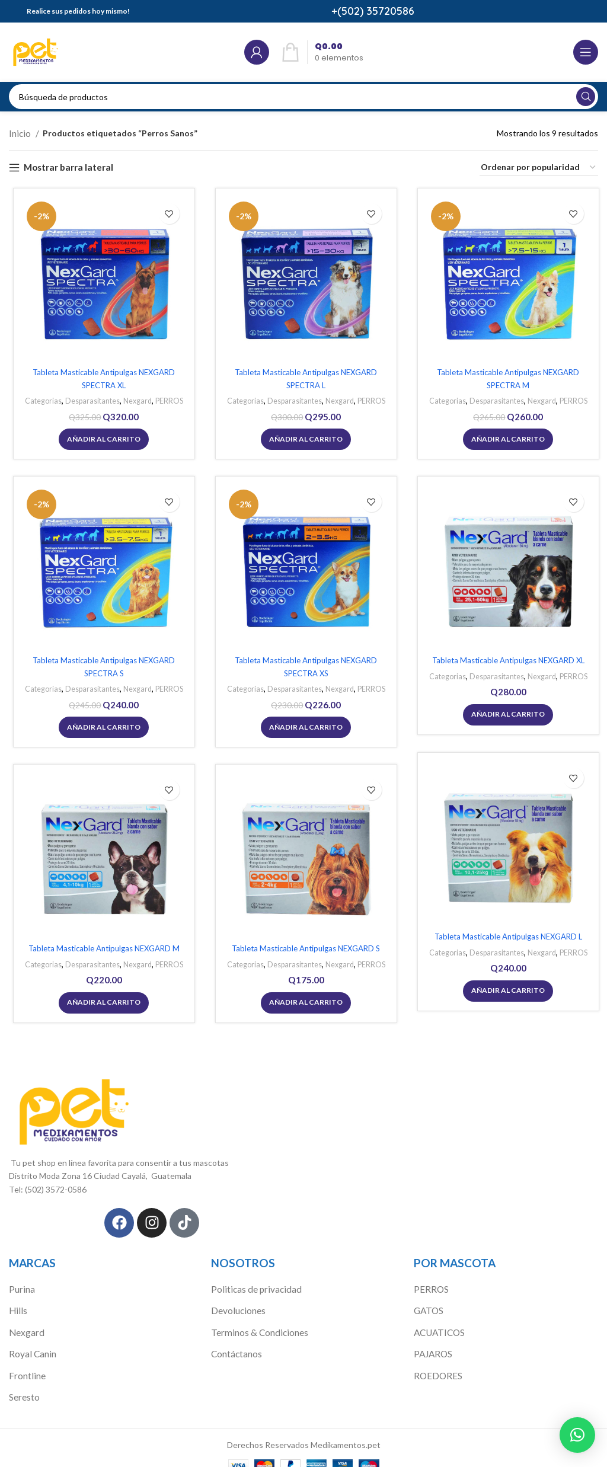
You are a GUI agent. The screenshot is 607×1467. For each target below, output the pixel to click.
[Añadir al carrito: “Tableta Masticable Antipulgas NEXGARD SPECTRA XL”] (101, 437)
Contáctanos (235, 1340)
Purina (21, 1279)
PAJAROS (432, 1340)
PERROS (169, 399)
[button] (577, 1435)
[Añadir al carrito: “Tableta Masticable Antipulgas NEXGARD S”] (303, 1001)
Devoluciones (236, 1300)
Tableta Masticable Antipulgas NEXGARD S (303, 949)
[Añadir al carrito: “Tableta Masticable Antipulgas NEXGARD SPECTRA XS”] (303, 725)
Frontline (25, 1361)
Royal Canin (30, 1340)
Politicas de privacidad (252, 1279)
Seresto (24, 1381)
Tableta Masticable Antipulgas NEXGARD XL (505, 661)
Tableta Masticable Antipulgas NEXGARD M (101, 949)
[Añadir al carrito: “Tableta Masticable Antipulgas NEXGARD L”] (506, 990)
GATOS (428, 1300)
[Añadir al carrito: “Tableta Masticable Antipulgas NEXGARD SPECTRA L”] (303, 437)
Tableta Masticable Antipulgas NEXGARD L (505, 937)
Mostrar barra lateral (64, 166)
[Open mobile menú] (585, 52)
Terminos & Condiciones (256, 1320)
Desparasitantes (88, 399)
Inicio (20, 132)
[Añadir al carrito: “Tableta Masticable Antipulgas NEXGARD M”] (101, 1001)
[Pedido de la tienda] (539, 166)
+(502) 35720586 (372, 11)
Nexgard (135, 399)
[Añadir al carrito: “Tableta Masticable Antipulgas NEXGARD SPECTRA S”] (101, 725)
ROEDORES (436, 1361)
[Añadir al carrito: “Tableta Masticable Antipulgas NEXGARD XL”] (506, 713)
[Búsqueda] (303, 96)
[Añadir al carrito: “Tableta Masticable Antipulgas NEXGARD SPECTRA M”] (506, 437)
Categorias (37, 399)
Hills (16, 1300)
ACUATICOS (439, 1320)
